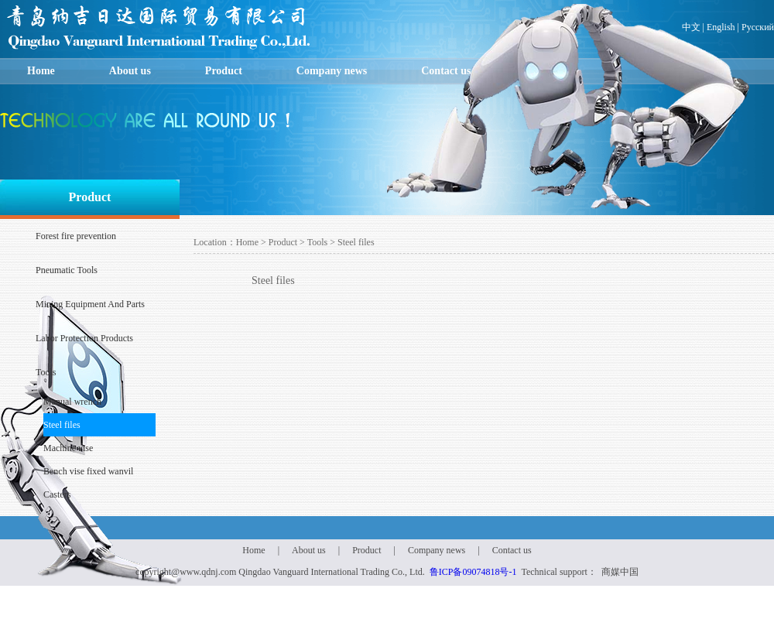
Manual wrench (72, 401)
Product (223, 71)
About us (130, 71)
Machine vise (68, 448)
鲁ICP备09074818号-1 (473, 571)
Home (41, 71)
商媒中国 (620, 571)
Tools (317, 242)
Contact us (446, 71)
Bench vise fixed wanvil (88, 471)
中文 (691, 27)
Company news (331, 71)
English (721, 27)
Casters (56, 494)
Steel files (61, 424)
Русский (757, 27)
